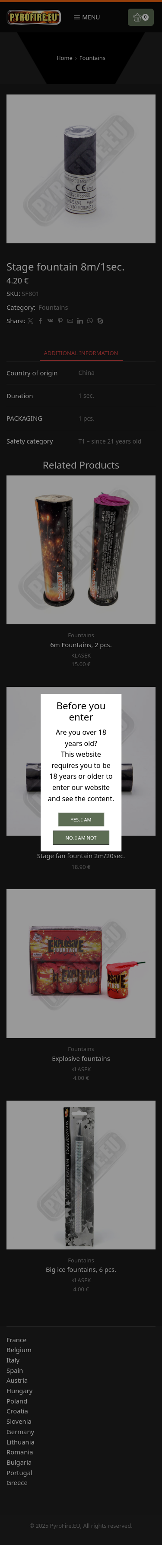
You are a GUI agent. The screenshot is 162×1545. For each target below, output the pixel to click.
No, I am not (81, 837)
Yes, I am (81, 819)
